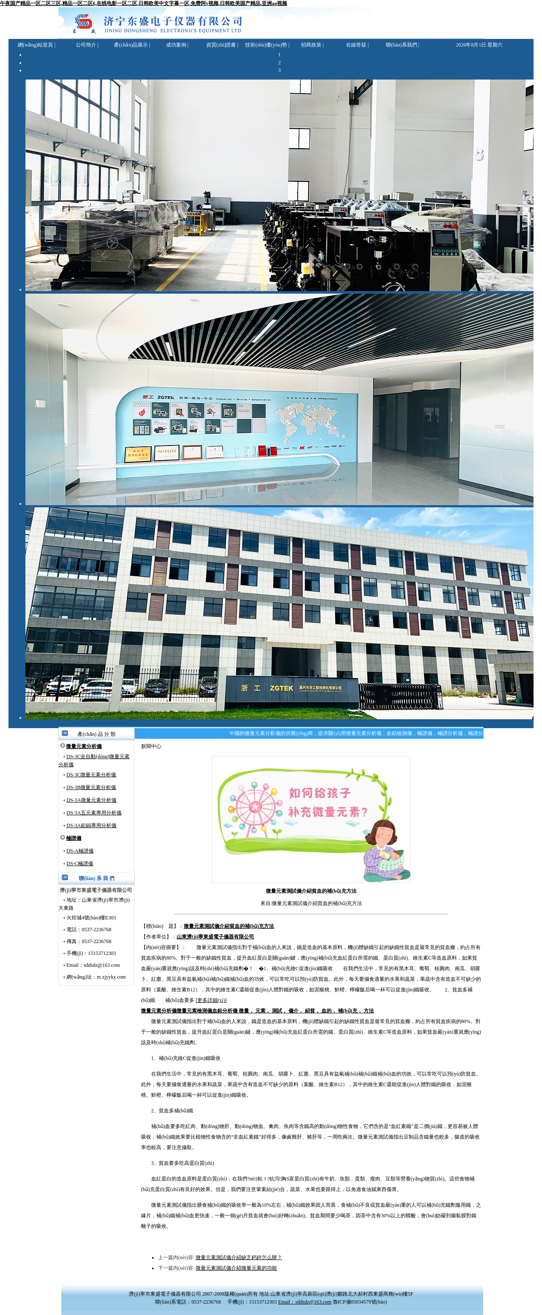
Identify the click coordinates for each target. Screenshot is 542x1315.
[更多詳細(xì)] (211, 1000)
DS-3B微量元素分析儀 (91, 787)
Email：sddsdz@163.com (305, 1302)
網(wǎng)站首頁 (35, 45)
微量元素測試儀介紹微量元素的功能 (236, 1268)
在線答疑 (356, 45)
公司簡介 (86, 45)
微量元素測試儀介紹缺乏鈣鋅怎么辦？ (239, 1257)
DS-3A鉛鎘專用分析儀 (91, 825)
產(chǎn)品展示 (131, 45)
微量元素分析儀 (84, 746)
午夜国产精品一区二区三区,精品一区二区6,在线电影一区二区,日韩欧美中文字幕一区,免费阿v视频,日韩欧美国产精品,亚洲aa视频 (143, 3)
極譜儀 (73, 838)
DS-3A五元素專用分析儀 (94, 813)
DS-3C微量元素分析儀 (91, 775)
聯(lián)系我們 (401, 45)
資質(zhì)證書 (221, 45)
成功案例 (176, 45)
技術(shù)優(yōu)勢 (266, 45)
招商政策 (311, 45)
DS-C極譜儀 (79, 864)
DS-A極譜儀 (80, 851)
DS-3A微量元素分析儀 (91, 800)
